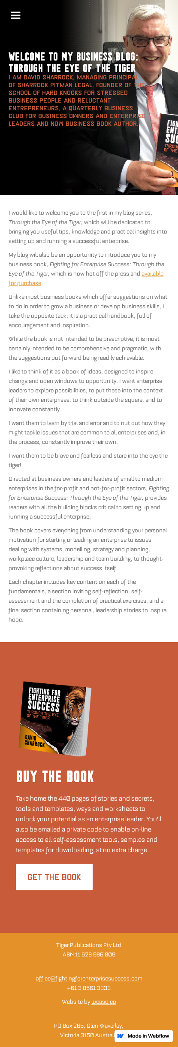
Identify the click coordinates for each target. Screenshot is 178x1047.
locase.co (103, 1001)
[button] (15, 15)
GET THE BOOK (54, 877)
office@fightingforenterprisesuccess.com (89, 978)
